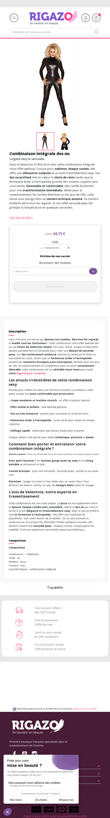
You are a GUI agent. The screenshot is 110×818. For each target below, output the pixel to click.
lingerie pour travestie (31, 373)
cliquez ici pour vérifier (85, 708)
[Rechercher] (55, 32)
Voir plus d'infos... (21, 217)
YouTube (24, 753)
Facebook (14, 753)
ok (93, 271)
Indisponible (55, 286)
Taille (55, 242)
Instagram (34, 753)
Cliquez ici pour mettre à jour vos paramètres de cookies (55, 816)
